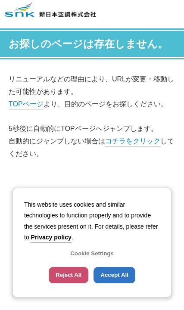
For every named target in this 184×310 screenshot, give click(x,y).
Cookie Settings (92, 253)
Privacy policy (51, 237)
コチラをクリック (132, 141)
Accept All (114, 275)
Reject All (68, 275)
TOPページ (26, 104)
